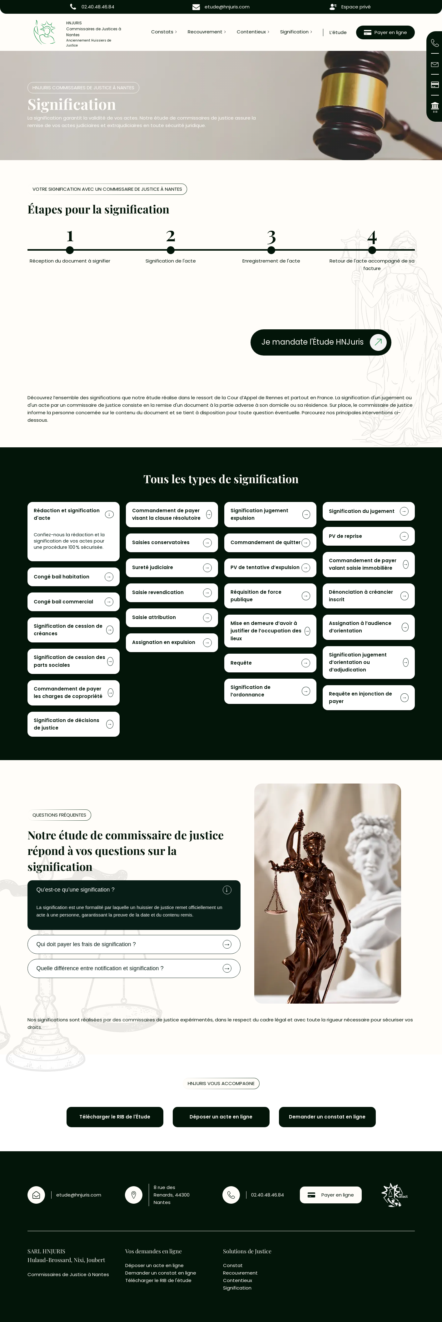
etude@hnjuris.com (227, 6)
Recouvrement (205, 31)
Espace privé (356, 6)
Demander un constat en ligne (160, 1273)
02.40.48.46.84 (98, 6)
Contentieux (251, 31)
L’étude (338, 32)
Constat (233, 1265)
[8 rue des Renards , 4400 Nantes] (368, 1278)
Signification (294, 31)
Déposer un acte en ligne (155, 1265)
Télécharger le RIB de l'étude (158, 1280)
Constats (162, 31)
